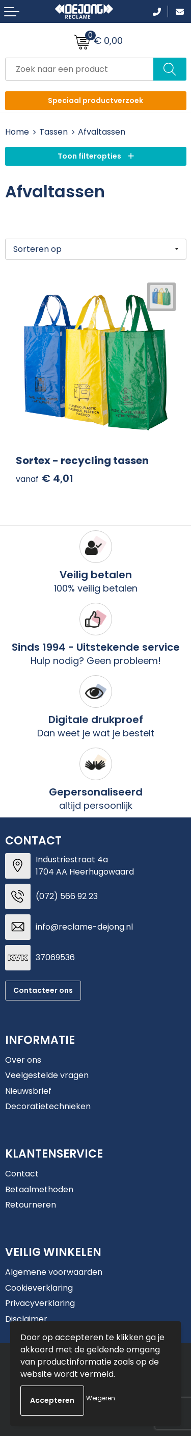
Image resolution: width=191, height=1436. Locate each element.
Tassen (53, 132)
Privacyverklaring (40, 1303)
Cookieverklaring (39, 1288)
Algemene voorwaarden (53, 1272)
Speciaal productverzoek (95, 100)
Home (17, 132)
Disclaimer (26, 1319)
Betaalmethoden (39, 1189)
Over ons (23, 1060)
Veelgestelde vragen (47, 1075)
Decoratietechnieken (48, 1106)
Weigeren (100, 1398)
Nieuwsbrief (28, 1091)
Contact (22, 1173)
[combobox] (79, 69)
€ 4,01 (44, 478)
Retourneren (30, 1205)
